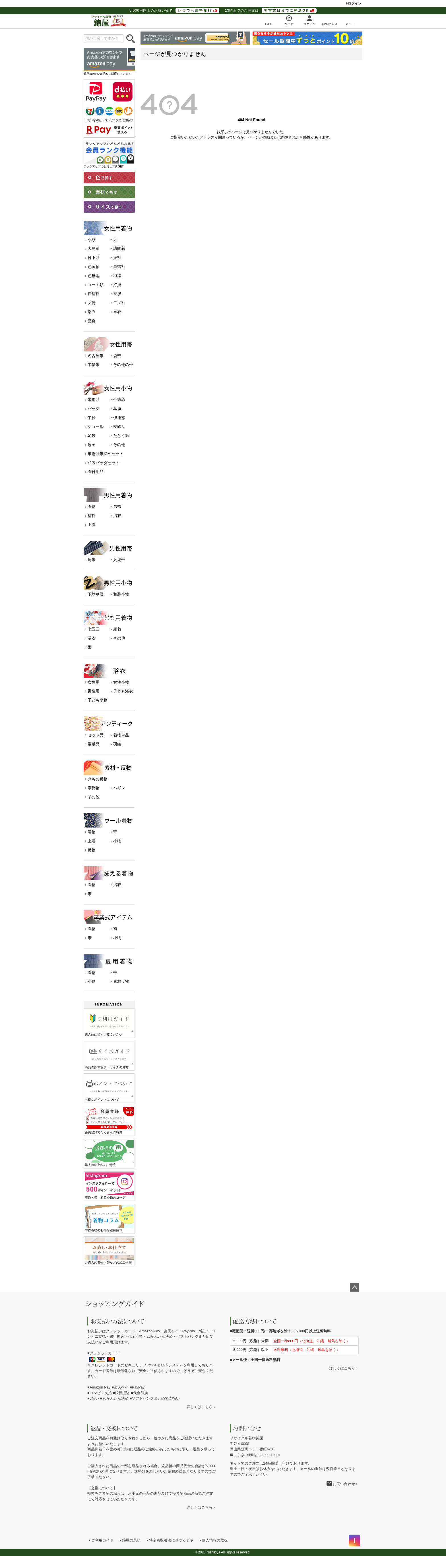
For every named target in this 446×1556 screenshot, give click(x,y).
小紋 (92, 239)
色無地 (94, 275)
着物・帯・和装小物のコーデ (109, 1185)
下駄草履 (96, 594)
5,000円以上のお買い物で (174, 10)
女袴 (92, 302)
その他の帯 (123, 364)
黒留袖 (119, 266)
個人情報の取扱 (215, 1540)
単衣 (117, 311)
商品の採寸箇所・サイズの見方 (109, 1055)
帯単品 (94, 744)
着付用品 (96, 471)
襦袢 (92, 515)
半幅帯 (94, 364)
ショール (96, 426)
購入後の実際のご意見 (109, 1153)
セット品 (96, 735)
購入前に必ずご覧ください (109, 1023)
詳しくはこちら (199, 1407)
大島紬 (94, 248)
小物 (117, 841)
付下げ (94, 257)
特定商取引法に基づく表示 (171, 1540)
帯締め (119, 399)
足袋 (92, 435)
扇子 (92, 444)
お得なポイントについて (109, 1088)
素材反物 (121, 981)
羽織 (117, 275)
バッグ (94, 408)
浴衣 (92, 311)
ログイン (355, 3)
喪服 (117, 293)
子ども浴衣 (123, 691)
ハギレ (119, 788)
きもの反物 (98, 779)
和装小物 (121, 594)
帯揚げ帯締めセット (105, 453)
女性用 (94, 682)
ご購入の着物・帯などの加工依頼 (109, 1250)
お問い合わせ (344, 1484)
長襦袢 (94, 293)
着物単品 (121, 735)
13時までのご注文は (271, 10)
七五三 (94, 629)
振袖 (117, 257)
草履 (117, 408)
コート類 (96, 284)
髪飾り (119, 426)
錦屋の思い (131, 1540)
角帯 (92, 559)
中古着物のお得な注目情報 (109, 1218)
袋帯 (117, 355)
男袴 (117, 506)
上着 (92, 524)
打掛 (117, 284)
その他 (119, 444)
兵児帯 (119, 559)
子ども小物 (98, 700)
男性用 (94, 691)
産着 (117, 629)
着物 (92, 506)
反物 (92, 850)
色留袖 (94, 266)
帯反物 (94, 788)
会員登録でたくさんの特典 (109, 1120)
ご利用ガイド (102, 1540)
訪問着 (119, 248)
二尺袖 (119, 302)
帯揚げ (94, 399)
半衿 (92, 417)
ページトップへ (354, 1287)
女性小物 (121, 682)
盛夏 (92, 321)
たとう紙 (121, 435)
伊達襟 (119, 417)
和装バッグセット (103, 462)
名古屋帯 (96, 355)
